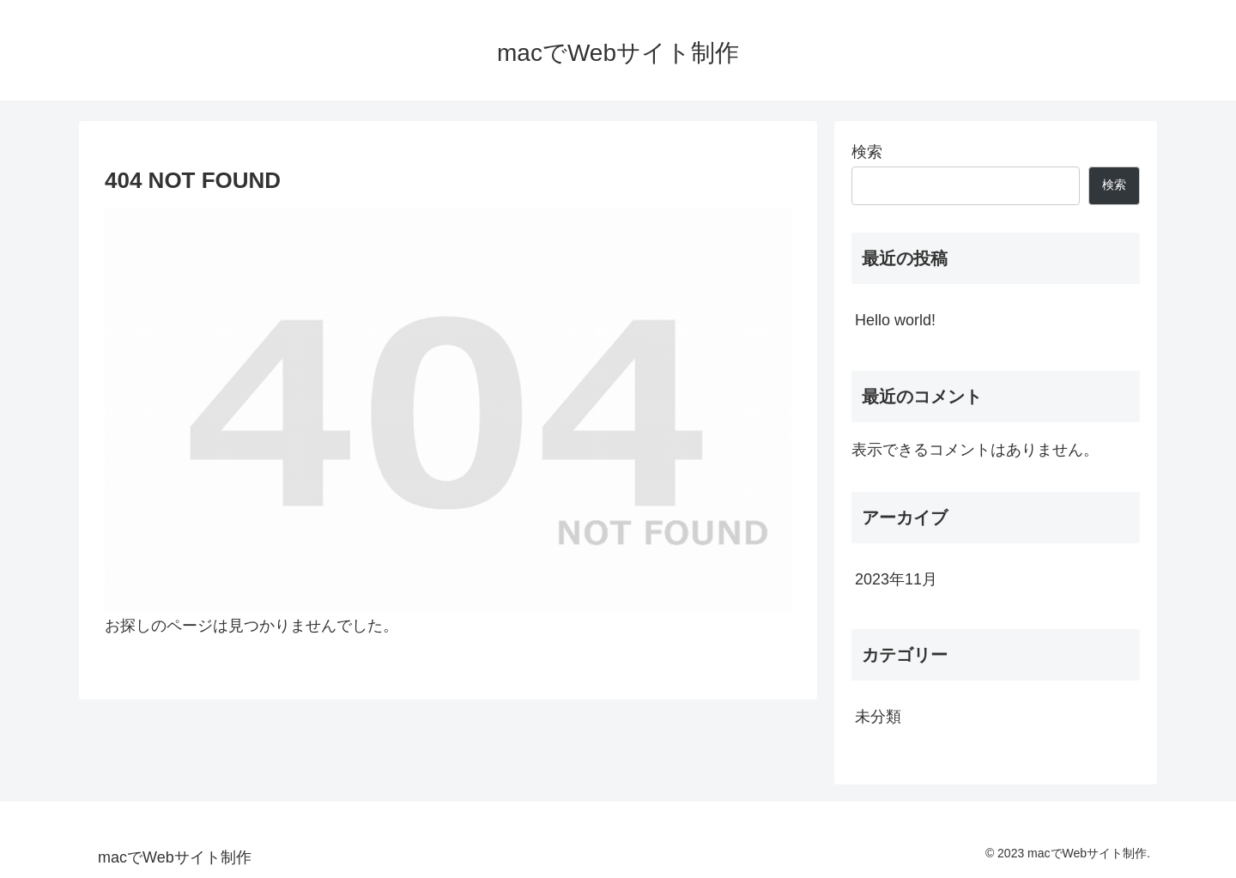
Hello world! (895, 320)
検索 (866, 151)
